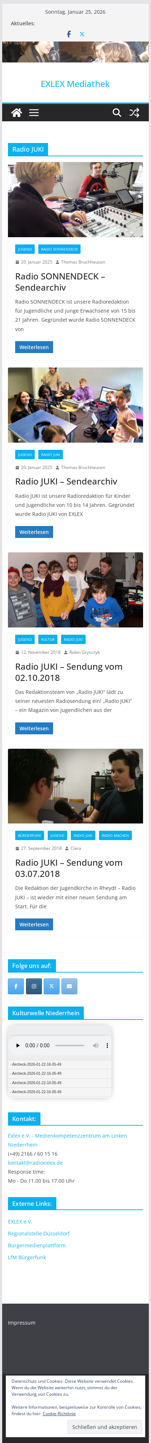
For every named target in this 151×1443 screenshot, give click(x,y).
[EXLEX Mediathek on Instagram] (34, 986)
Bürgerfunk (29, 835)
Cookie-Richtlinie (59, 1414)
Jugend (25, 249)
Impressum (21, 1322)
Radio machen (115, 835)
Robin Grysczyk (84, 652)
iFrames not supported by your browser (60, 1061)
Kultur (48, 639)
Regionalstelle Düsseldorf (39, 1233)
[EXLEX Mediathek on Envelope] (69, 986)
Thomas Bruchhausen (83, 262)
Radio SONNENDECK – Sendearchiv (60, 281)
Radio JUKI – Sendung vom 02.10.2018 (69, 671)
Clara (75, 848)
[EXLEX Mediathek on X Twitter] (52, 986)
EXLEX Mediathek (75, 84)
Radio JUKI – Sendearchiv (66, 481)
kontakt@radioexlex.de (35, 1162)
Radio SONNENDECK (59, 249)
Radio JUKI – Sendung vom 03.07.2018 (69, 867)
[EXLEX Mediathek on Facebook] (16, 986)
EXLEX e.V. (20, 1221)
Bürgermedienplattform (37, 1245)
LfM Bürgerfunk (27, 1257)
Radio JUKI (50, 454)
